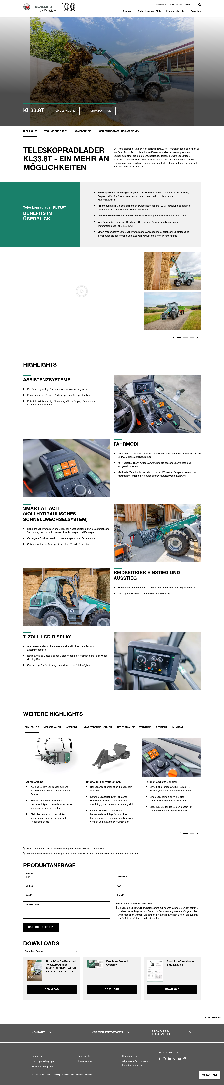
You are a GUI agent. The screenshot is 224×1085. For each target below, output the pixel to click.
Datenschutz (83, 1056)
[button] (194, 4)
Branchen (196, 11)
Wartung (145, 728)
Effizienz (161, 728)
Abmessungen (83, 131)
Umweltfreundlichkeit (97, 728)
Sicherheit (32, 728)
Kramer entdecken (176, 11)
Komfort (71, 728)
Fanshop (179, 4)
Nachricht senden (41, 927)
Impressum (37, 1056)
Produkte (128, 11)
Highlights (30, 131)
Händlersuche (161, 4)
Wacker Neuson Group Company (77, 1074)
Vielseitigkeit (52, 728)
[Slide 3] (192, 337)
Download (52, 989)
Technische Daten (56, 131)
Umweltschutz (84, 1061)
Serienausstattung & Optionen (119, 131)
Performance (126, 728)
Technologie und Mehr (149, 11)
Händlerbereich (130, 1056)
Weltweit (187, 4)
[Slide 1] (179, 337)
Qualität (177, 728)
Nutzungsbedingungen (43, 1061)
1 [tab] (185, 833)
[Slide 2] (185, 337)
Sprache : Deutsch (34, 951)
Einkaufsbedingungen (43, 1066)
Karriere (171, 4)
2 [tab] (192, 833)
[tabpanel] (52, 784)
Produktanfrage (99, 111)
